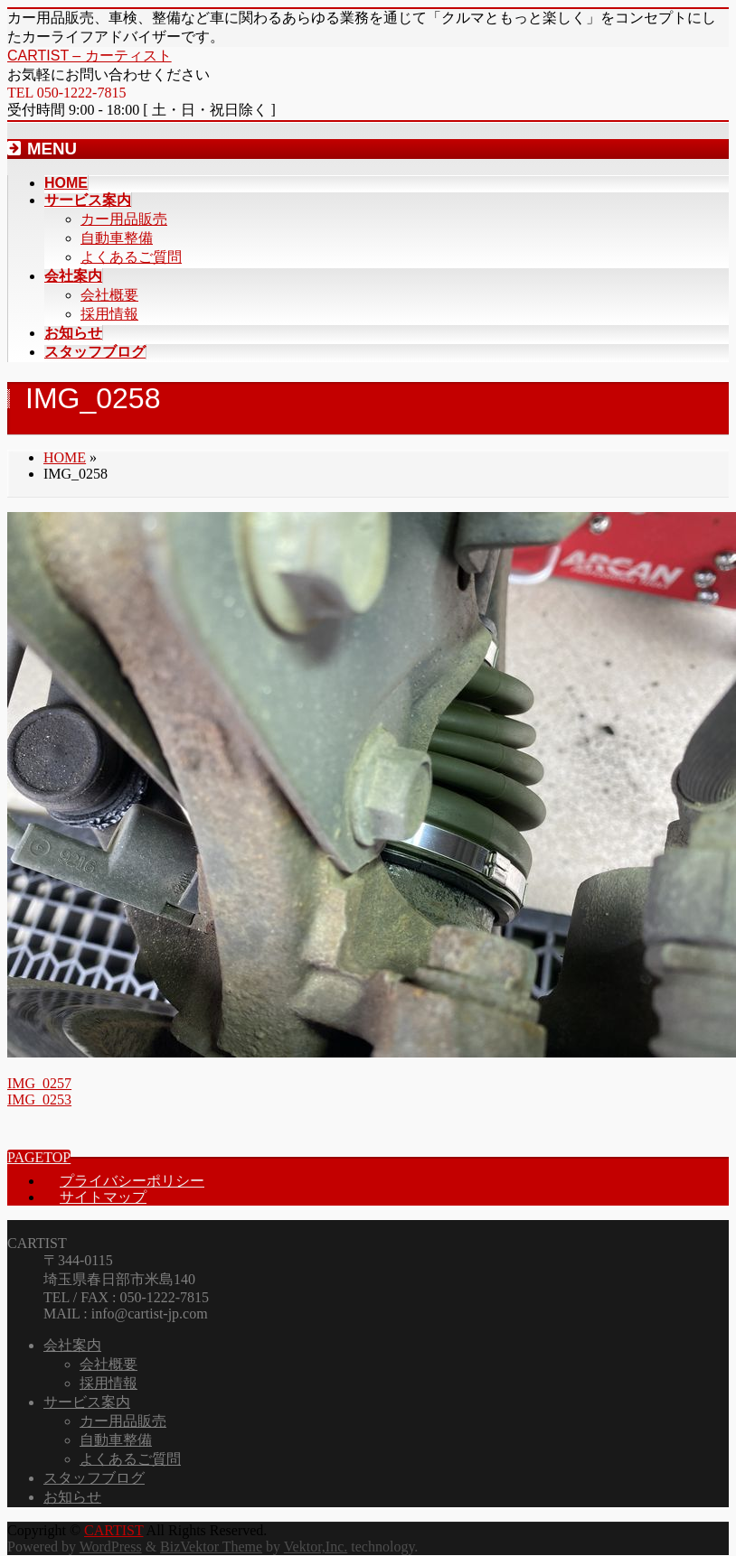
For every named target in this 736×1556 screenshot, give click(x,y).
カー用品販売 (123, 219)
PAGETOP (39, 1157)
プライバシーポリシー (132, 1180)
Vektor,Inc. (315, 1546)
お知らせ (72, 1497)
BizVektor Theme (211, 1546)
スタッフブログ (94, 1478)
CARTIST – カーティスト (89, 55)
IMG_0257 (39, 1083)
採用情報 (109, 313)
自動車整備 (116, 238)
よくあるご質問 (131, 257)
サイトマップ (103, 1197)
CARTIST (113, 1530)
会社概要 (109, 295)
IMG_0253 (39, 1099)
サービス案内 (86, 1402)
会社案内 (72, 1345)
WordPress (111, 1546)
